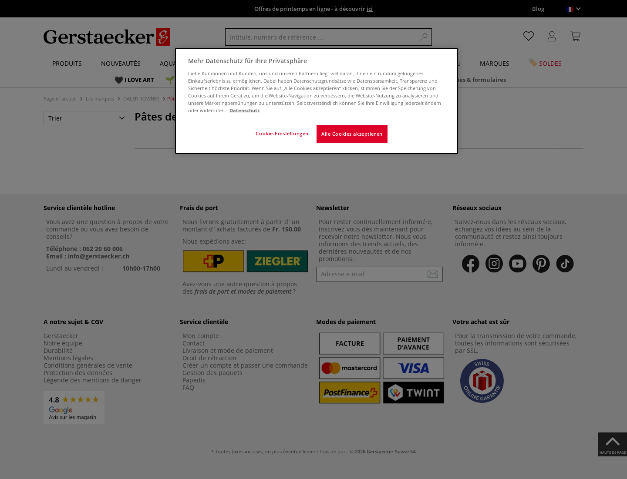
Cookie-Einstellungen (282, 133)
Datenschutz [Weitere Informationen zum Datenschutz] (244, 110)
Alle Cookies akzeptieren (352, 134)
